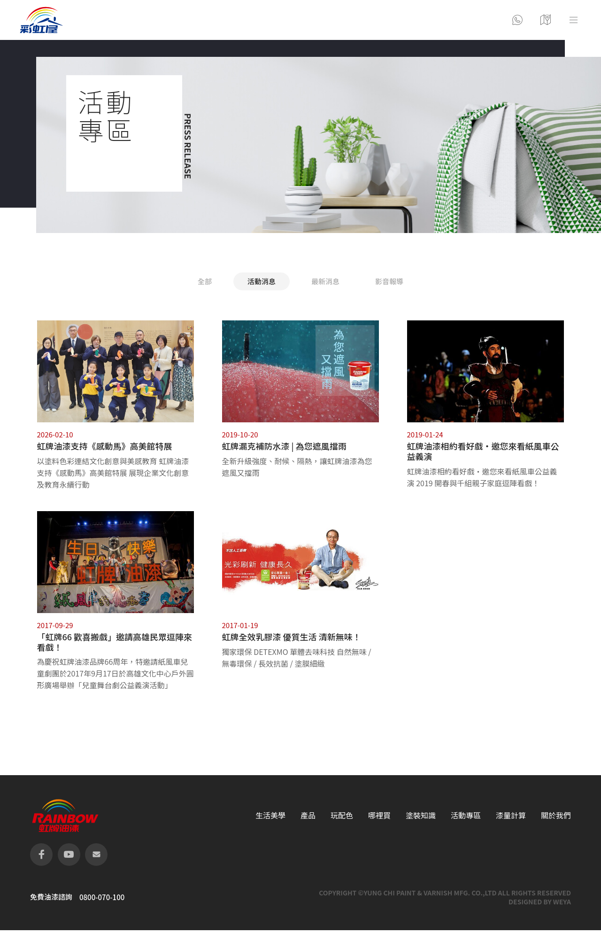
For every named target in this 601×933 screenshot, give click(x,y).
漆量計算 (511, 815)
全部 (205, 281)
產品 (308, 815)
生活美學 (270, 815)
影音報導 (389, 281)
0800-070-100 (101, 897)
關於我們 (556, 815)
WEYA (562, 901)
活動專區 (466, 815)
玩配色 (342, 815)
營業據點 (545, 20)
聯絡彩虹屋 (517, 20)
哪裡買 (379, 815)
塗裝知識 (421, 815)
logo (41, 20)
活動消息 (261, 281)
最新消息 (325, 281)
